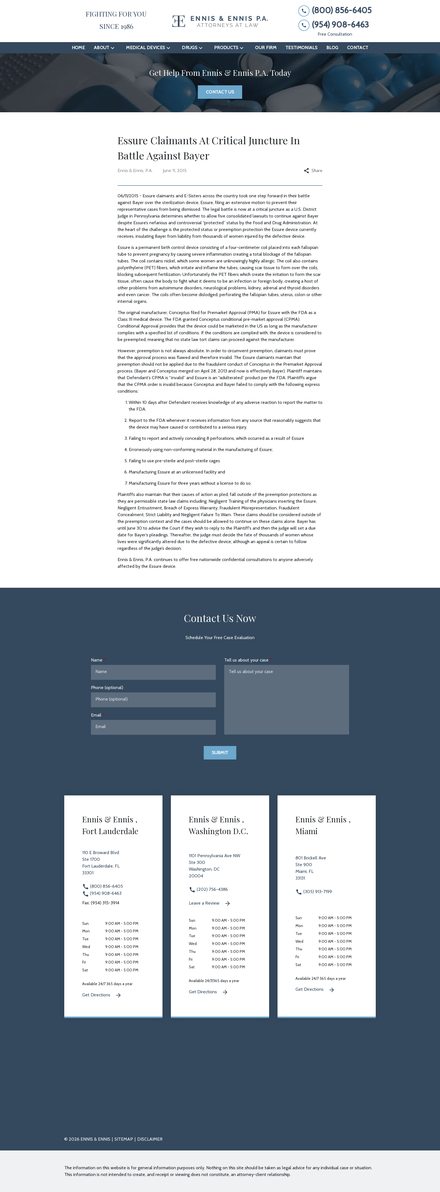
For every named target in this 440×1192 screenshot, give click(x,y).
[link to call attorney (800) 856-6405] (335, 10)
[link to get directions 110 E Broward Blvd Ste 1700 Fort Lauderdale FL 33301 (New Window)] (113, 866)
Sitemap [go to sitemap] (123, 1139)
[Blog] (332, 47)
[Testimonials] (301, 47)
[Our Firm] (266, 47)
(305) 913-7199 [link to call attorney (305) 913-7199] (313, 891)
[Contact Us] (220, 92)
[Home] (78, 47)
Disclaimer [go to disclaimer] (149, 1139)
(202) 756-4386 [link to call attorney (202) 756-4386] (208, 889)
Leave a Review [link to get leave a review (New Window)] (210, 903)
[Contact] (357, 47)
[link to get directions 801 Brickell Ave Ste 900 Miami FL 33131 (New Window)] (326, 871)
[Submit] (220, 752)
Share (313, 170)
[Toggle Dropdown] (114, 47)
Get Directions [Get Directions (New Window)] (102, 995)
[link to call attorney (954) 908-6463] (335, 25)
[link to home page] (220, 21)
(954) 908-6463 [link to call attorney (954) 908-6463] (102, 893)
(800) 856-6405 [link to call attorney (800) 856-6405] (102, 886)
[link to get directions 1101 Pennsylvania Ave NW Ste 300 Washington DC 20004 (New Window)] (220, 869)
